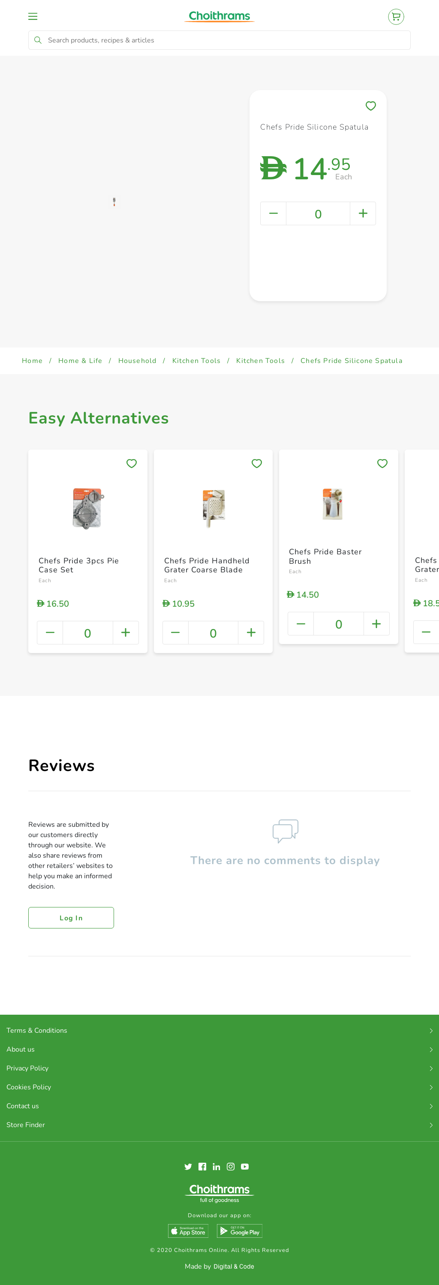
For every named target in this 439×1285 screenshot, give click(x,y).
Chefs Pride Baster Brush (325, 556)
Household (137, 361)
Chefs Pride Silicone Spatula (352, 361)
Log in (71, 918)
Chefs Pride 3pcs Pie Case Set (79, 565)
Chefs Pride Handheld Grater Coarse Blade (207, 565)
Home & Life (80, 361)
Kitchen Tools (196, 361)
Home (32, 361)
